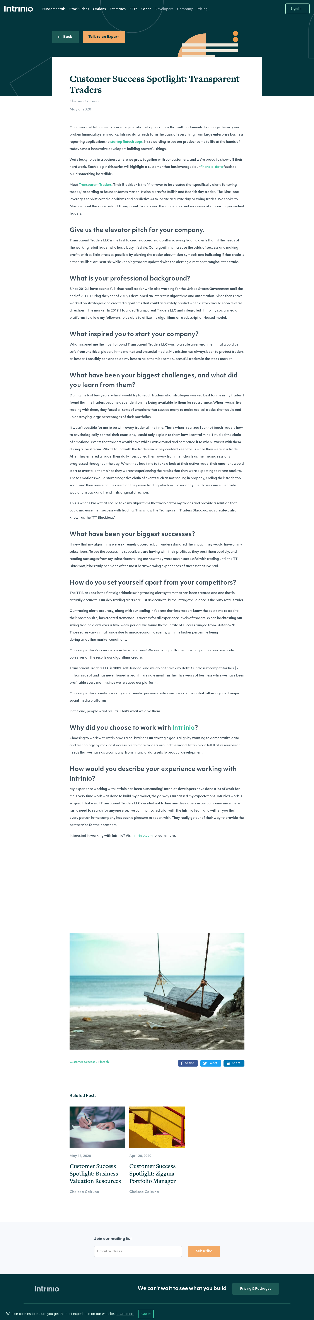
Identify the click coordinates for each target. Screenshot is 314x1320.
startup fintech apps (126, 142)
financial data (211, 167)
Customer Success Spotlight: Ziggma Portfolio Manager (152, 1173)
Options (99, 9)
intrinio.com (143, 836)
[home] (19, 8)
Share (187, 1063)
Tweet (210, 1063)
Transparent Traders (95, 185)
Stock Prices (79, 9)
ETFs (133, 9)
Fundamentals (53, 9)
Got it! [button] (146, 1314)
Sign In (295, 8)
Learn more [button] (125, 1314)
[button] (54, 9)
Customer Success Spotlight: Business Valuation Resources (95, 1173)
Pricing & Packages (255, 1289)
